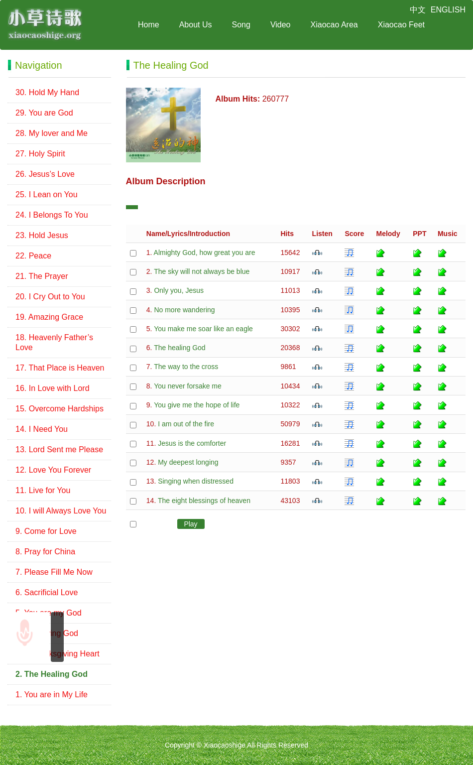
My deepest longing (188, 462)
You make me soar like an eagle (203, 329)
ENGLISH (448, 9)
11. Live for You (42, 490)
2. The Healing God (51, 674)
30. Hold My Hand (47, 92)
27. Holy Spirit (40, 153)
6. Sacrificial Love (46, 592)
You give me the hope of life (196, 405)
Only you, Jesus (179, 290)
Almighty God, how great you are (204, 252)
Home (148, 24)
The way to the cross (186, 367)
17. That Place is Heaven (59, 368)
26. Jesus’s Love (45, 174)
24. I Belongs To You (51, 215)
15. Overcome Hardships (59, 408)
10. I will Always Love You (60, 511)
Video (280, 24)
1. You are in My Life (51, 694)
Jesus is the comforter (192, 443)
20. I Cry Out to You (50, 296)
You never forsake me (188, 386)
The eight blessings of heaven (204, 501)
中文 (418, 9)
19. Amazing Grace (49, 317)
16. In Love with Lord (52, 388)
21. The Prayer (41, 276)
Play (190, 524)
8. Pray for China (45, 551)
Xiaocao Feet (401, 24)
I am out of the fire (186, 424)
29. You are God (44, 113)
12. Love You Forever (53, 470)
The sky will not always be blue (201, 271)
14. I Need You (41, 429)
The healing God (180, 348)
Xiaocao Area (334, 24)
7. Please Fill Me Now (54, 572)
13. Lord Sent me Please (59, 449)
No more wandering (184, 310)
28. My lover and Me (51, 133)
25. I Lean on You (46, 194)
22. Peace (33, 256)
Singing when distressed (196, 481)
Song (241, 24)
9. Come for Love (46, 531)
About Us (195, 24)
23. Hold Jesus (41, 235)
